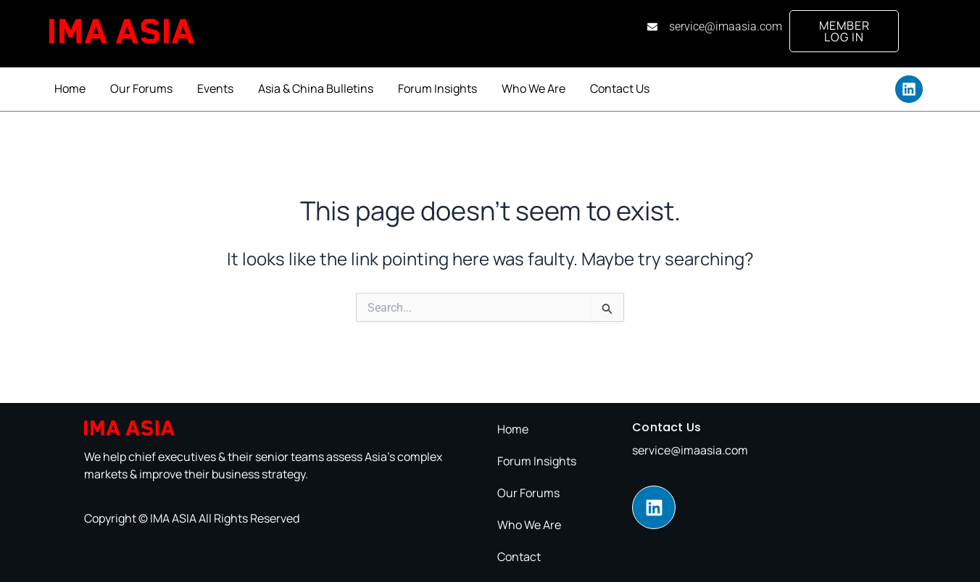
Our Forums (141, 88)
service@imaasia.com (690, 450)
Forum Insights (437, 88)
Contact (519, 557)
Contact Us (619, 88)
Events (215, 88)
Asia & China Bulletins (315, 88)
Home (70, 88)
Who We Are (533, 88)
